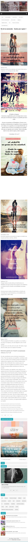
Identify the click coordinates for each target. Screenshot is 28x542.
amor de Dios (15, 17)
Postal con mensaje (15, 22)
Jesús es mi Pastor (5, 484)
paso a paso (12, 506)
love (9, 22)
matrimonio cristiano (20, 503)
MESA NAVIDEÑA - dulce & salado (12, 531)
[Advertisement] (14, 189)
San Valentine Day (4, 25)
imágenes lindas (4, 22)
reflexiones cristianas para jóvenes (7, 509)
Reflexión (19, 498)
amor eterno (21, 17)
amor (2, 17)
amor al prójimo (7, 17)
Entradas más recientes (6, 459)
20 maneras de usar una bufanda (12, 515)
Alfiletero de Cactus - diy (10, 526)
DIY (2, 498)
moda (3, 506)
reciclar (17, 506)
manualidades (6, 503)
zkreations (14, 539)
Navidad (6, 498)
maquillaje (13, 503)
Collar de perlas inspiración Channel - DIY (13, 520)
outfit (6, 506)
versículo (16, 509)
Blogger (19, 539)
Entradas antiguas (22, 459)
